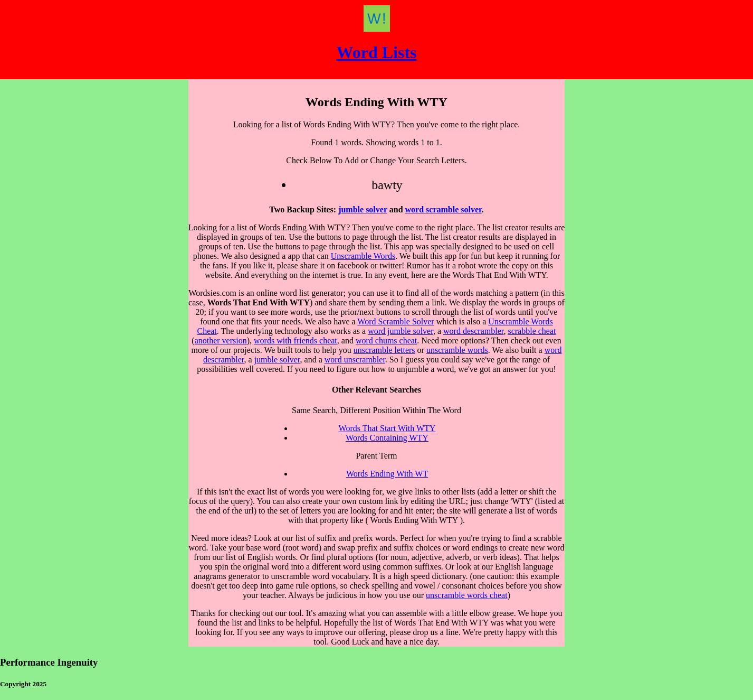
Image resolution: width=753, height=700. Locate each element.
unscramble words (457, 350)
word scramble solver (443, 209)
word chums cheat (386, 340)
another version (221, 340)
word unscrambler (355, 359)
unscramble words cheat (467, 595)
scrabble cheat (532, 330)
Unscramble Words (363, 255)
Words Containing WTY (387, 437)
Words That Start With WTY (387, 428)
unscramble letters (384, 350)
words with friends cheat (295, 340)
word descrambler (473, 330)
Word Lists (376, 52)
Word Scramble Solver (395, 321)
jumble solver (362, 209)
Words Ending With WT (387, 473)
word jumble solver (400, 330)
